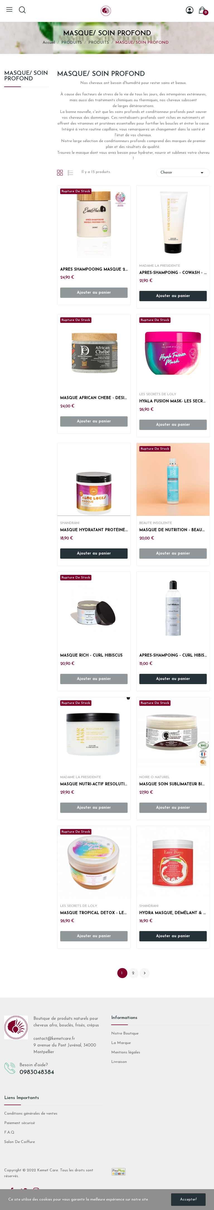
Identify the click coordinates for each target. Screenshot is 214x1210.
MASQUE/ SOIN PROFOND (26, 76)
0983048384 (37, 1072)
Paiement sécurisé (19, 1123)
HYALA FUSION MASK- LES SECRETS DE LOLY (173, 401)
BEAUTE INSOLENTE (155, 523)
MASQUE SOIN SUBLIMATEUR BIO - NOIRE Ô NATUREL (173, 784)
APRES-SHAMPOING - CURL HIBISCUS (173, 656)
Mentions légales (125, 1052)
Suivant (144, 973)
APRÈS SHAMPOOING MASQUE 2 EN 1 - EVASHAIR (94, 270)
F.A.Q (9, 1132)
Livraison (119, 1062)
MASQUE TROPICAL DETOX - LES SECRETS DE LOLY (94, 913)
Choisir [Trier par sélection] (182, 172)
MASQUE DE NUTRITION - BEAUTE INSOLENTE (173, 530)
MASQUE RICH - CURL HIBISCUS (91, 656)
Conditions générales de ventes (30, 1114)
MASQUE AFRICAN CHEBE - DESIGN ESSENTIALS (94, 398)
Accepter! (188, 1199)
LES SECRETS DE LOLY (157, 394)
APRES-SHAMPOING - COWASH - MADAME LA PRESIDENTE (173, 273)
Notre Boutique (124, 1033)
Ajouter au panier (173, 296)
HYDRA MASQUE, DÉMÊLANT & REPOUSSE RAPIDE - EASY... (173, 913)
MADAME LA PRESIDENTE (159, 266)
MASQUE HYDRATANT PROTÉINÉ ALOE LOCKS (94, 530)
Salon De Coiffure (19, 1142)
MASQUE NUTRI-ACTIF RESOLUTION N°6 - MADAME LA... (94, 784)
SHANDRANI (69, 523)
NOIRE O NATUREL (154, 777)
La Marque (121, 1043)
